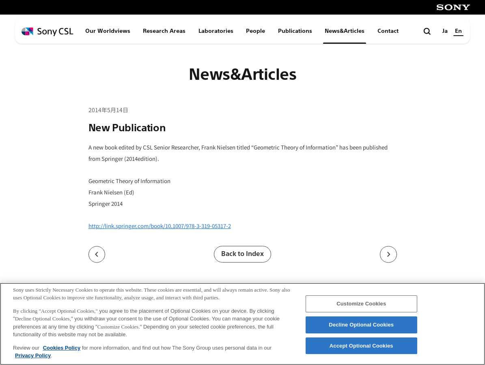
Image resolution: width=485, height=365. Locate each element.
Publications (295, 31)
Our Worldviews (107, 31)
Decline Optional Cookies (361, 325)
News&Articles (344, 31)
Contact (388, 31)
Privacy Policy (33, 355)
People (255, 31)
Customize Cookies (361, 304)
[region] (242, 324)
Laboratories (215, 31)
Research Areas (164, 31)
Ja (445, 31)
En (458, 31)
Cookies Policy (61, 348)
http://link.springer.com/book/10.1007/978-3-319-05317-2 (159, 226)
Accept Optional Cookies (361, 346)
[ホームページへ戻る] (47, 32)
